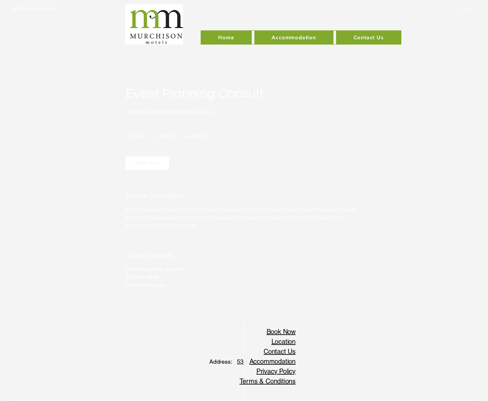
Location (284, 342)
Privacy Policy (276, 371)
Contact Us (280, 351)
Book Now (281, 332)
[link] (147, 163)
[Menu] (465, 9)
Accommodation (272, 361)
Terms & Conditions (268, 381)
